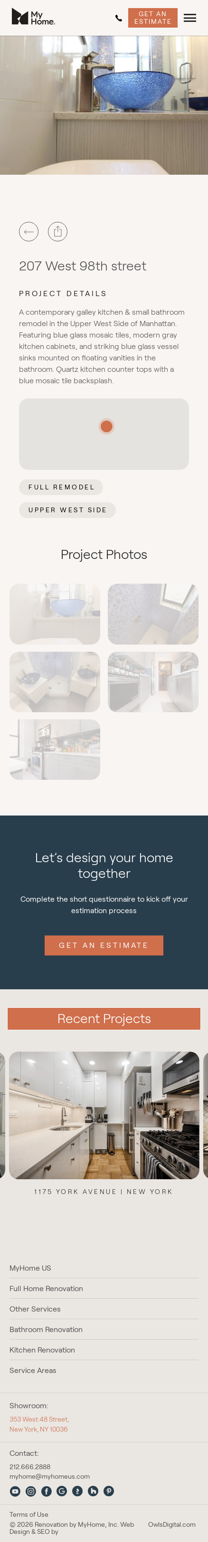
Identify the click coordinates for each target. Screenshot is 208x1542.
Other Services (35, 1309)
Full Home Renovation (46, 1288)
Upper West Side (68, 510)
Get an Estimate (153, 17)
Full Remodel (61, 487)
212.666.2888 (119, 18)
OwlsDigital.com (172, 1524)
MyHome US (30, 1268)
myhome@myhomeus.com (49, 1476)
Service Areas (33, 1370)
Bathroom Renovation (46, 1329)
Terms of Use (28, 1514)
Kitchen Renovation (42, 1350)
